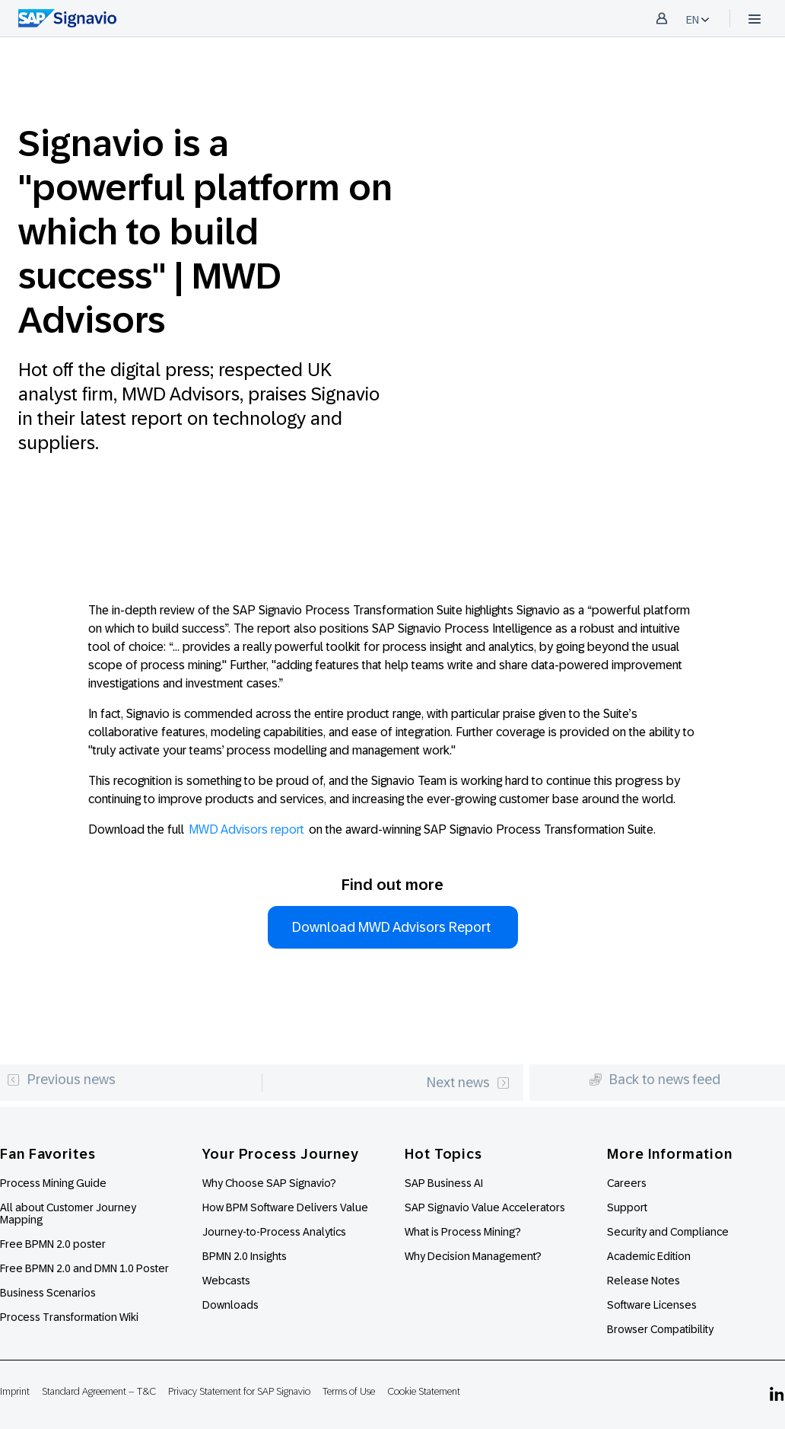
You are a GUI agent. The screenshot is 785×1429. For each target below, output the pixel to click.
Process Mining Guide (53, 1183)
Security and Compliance (668, 1232)
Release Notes (643, 1280)
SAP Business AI (444, 1183)
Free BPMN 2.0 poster (53, 1244)
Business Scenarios (48, 1293)
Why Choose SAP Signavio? (269, 1183)
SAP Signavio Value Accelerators (485, 1207)
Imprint (15, 1391)
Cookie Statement (423, 1391)
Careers (627, 1183)
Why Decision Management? (473, 1256)
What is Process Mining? (463, 1232)
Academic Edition (649, 1256)
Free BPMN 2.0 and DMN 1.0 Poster (84, 1268)
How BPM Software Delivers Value (285, 1207)
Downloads (230, 1305)
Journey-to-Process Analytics (275, 1232)
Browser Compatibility (660, 1329)
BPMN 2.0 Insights (244, 1256)
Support (627, 1207)
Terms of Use (349, 1391)
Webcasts (226, 1280)
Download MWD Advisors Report (393, 927)
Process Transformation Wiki (69, 1317)
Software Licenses (652, 1305)
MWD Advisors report (246, 829)
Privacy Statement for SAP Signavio (239, 1391)
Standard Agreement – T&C (99, 1391)
